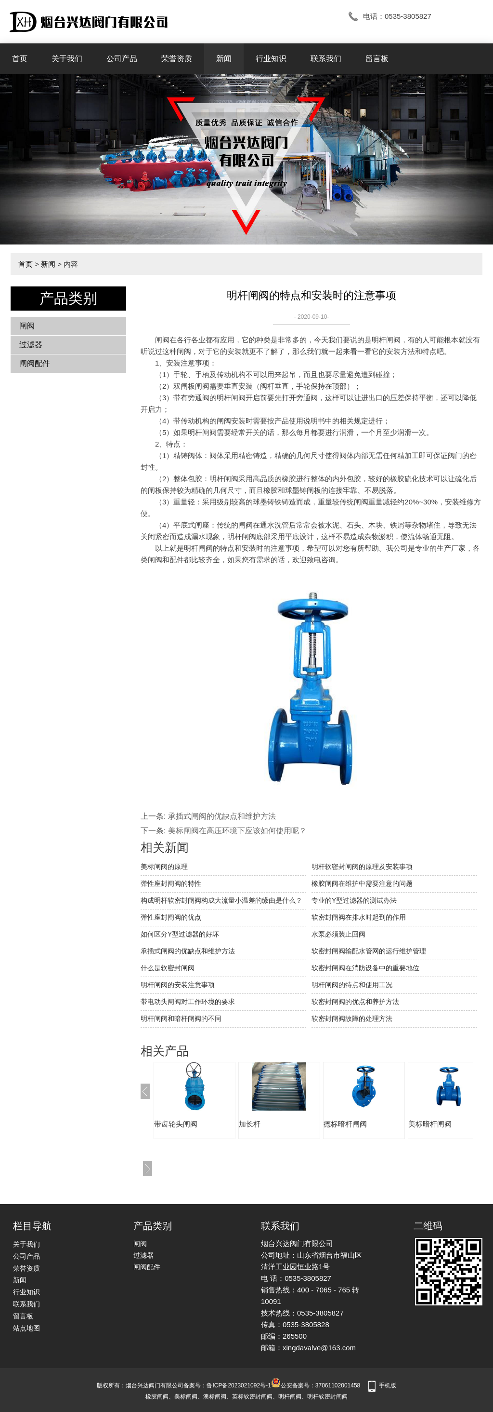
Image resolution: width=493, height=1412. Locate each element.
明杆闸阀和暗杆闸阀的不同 (181, 1018)
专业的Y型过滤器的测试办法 (354, 900)
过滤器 (30, 344)
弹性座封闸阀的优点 (171, 917)
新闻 (224, 58)
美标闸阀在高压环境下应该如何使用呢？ (237, 831)
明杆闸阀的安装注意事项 (178, 985)
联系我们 (326, 58)
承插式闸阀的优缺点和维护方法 (222, 816)
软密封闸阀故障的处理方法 (351, 1018)
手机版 (387, 1385)
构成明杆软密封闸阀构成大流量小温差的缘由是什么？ (221, 900)
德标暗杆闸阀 (345, 1124)
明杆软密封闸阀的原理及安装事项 (362, 866)
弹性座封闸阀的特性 (171, 883)
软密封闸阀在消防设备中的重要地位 (365, 968)
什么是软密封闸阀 (168, 968)
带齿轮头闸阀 (175, 1124)
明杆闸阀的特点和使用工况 (351, 985)
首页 (19, 58)
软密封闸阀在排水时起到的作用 (358, 917)
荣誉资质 (176, 58)
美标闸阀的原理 (164, 866)
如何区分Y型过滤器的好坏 (180, 934)
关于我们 (67, 58)
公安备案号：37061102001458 (315, 1385)
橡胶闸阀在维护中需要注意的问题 (362, 883)
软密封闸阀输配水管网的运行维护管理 (368, 951)
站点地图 (26, 1328)
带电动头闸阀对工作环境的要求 (188, 1001)
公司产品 (121, 58)
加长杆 (249, 1124)
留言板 (377, 58)
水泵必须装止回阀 (338, 934)
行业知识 (271, 58)
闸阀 (27, 326)
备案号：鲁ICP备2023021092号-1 (227, 1385)
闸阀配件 (34, 363)
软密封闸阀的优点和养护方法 (355, 1001)
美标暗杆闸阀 (430, 1124)
